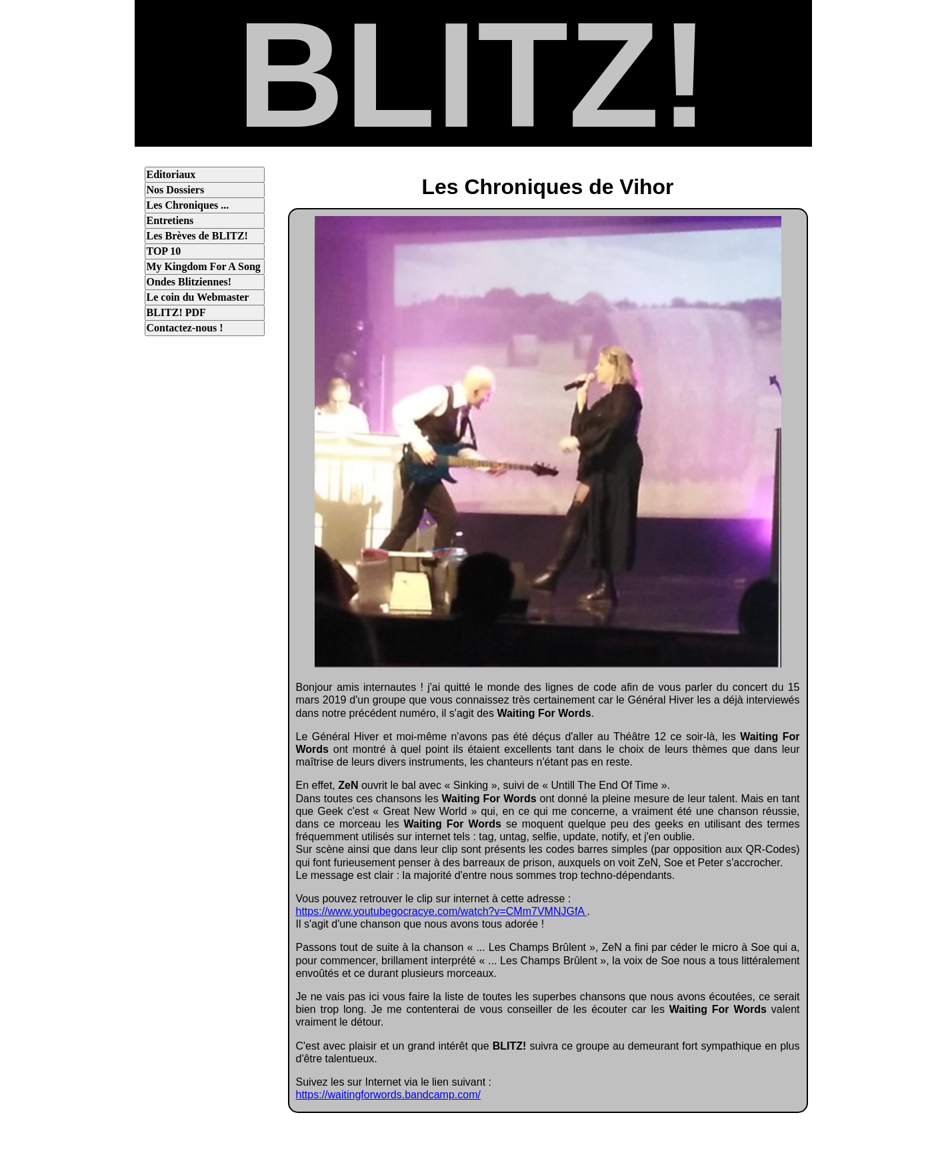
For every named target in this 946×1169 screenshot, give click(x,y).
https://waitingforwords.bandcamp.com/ (388, 1094)
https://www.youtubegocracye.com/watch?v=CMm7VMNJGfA (441, 911)
